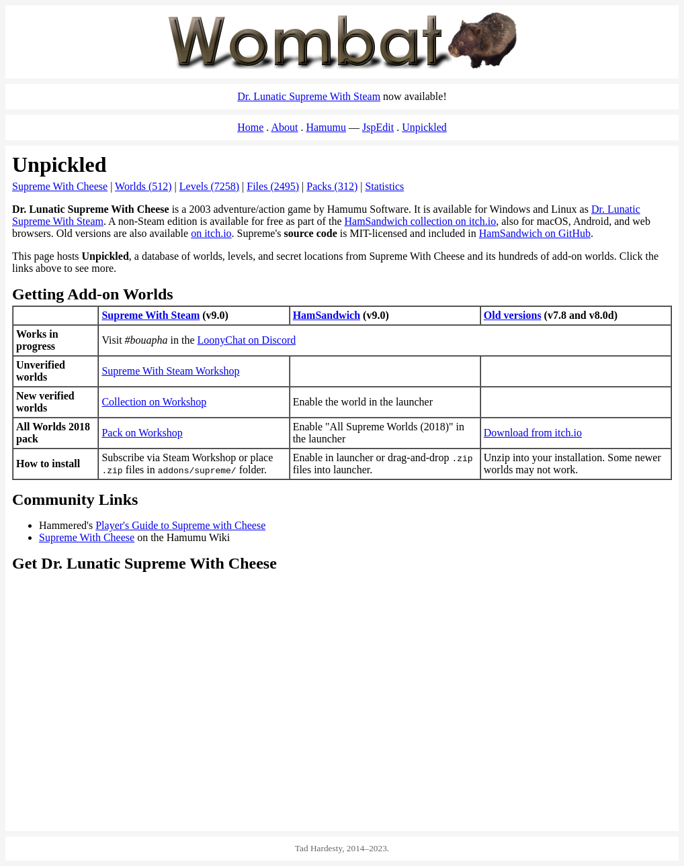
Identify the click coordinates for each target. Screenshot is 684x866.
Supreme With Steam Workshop (170, 371)
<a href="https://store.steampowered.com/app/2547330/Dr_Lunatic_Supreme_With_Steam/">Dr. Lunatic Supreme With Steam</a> (342, 642)
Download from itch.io (533, 432)
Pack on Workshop (141, 432)
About (284, 127)
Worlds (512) (143, 186)
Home (250, 127)
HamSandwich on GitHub (535, 233)
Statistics (384, 186)
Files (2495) (273, 186)
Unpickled (424, 127)
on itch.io (211, 233)
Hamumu (326, 127)
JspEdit (378, 127)
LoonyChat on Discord (247, 340)
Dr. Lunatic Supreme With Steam (308, 96)
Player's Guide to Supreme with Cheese (180, 525)
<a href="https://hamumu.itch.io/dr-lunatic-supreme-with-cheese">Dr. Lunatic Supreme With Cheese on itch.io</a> (508, 768)
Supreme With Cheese (60, 186)
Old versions (513, 315)
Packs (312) (331, 186)
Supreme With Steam (150, 315)
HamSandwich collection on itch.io (421, 221)
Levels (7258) (209, 186)
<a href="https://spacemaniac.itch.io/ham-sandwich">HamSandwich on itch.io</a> (175, 768)
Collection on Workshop (153, 401)
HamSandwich (326, 315)
